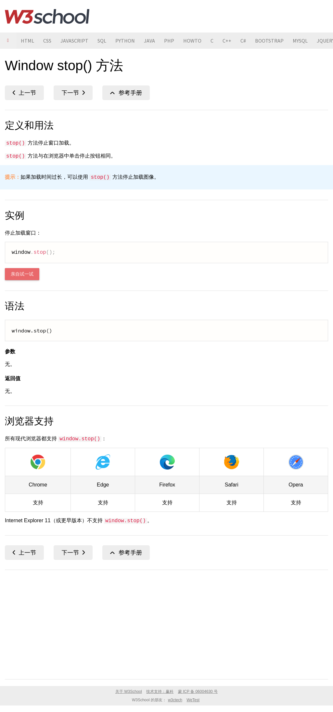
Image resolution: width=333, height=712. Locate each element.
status (24, 92)
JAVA (149, 40)
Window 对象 (126, 92)
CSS (47, 40)
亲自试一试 (22, 274)
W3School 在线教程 (47, 16)
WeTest (192, 700)
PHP (169, 40)
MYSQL (300, 40)
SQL (101, 40)
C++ (227, 40)
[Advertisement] (166, 623)
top (73, 92)
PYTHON (125, 40)
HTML (27, 40)
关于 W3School (128, 691)
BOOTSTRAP (269, 40)
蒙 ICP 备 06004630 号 (198, 691)
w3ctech (175, 700)
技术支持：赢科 (159, 691)
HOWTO (192, 40)
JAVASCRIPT (74, 40)
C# (243, 40)
